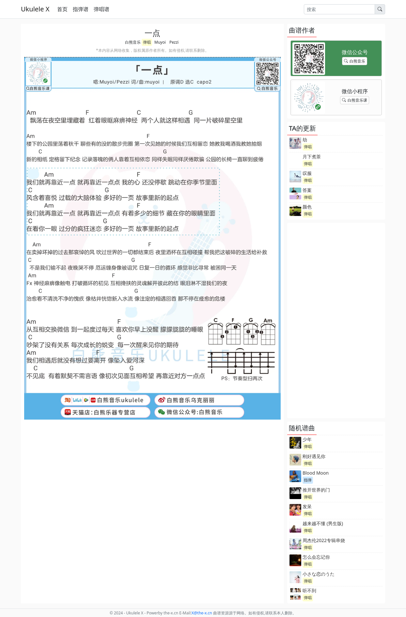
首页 (62, 9)
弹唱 (147, 42)
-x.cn (202, 613)
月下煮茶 (312, 156)
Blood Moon (316, 473)
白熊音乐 (133, 42)
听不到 (309, 590)
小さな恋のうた (319, 574)
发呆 (307, 506)
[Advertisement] (336, 320)
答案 (307, 190)
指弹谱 (80, 9)
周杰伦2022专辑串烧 (324, 540)
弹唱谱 (101, 9)
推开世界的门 (316, 490)
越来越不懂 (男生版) (323, 523)
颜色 (307, 207)
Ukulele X (35, 9)
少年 (307, 439)
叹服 (307, 173)
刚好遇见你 (314, 456)
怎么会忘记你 (316, 557)
